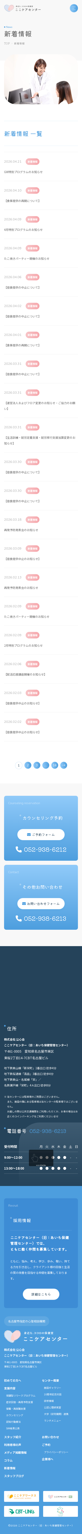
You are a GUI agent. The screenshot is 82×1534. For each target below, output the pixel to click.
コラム (8, 1460)
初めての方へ (12, 1380)
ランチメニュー (52, 1420)
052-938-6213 (48, 1130)
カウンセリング (14, 1415)
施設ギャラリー (52, 1387)
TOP (7, 43)
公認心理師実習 (52, 1407)
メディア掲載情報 (15, 1452)
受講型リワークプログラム (20, 1395)
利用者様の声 (12, 1445)
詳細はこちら (41, 1294)
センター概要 (50, 1380)
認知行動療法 (13, 1421)
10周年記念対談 (52, 1394)
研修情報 (49, 1400)
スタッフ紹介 (12, 1437)
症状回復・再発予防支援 (19, 1402)
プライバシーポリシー (56, 1452)
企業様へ (47, 1459)
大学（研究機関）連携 (56, 1414)
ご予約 (46, 1445)
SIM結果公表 (13, 1428)
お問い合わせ (50, 1437)
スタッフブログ (14, 1476)
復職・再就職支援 (16, 1408)
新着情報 (9, 1468)
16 (55, 765)
